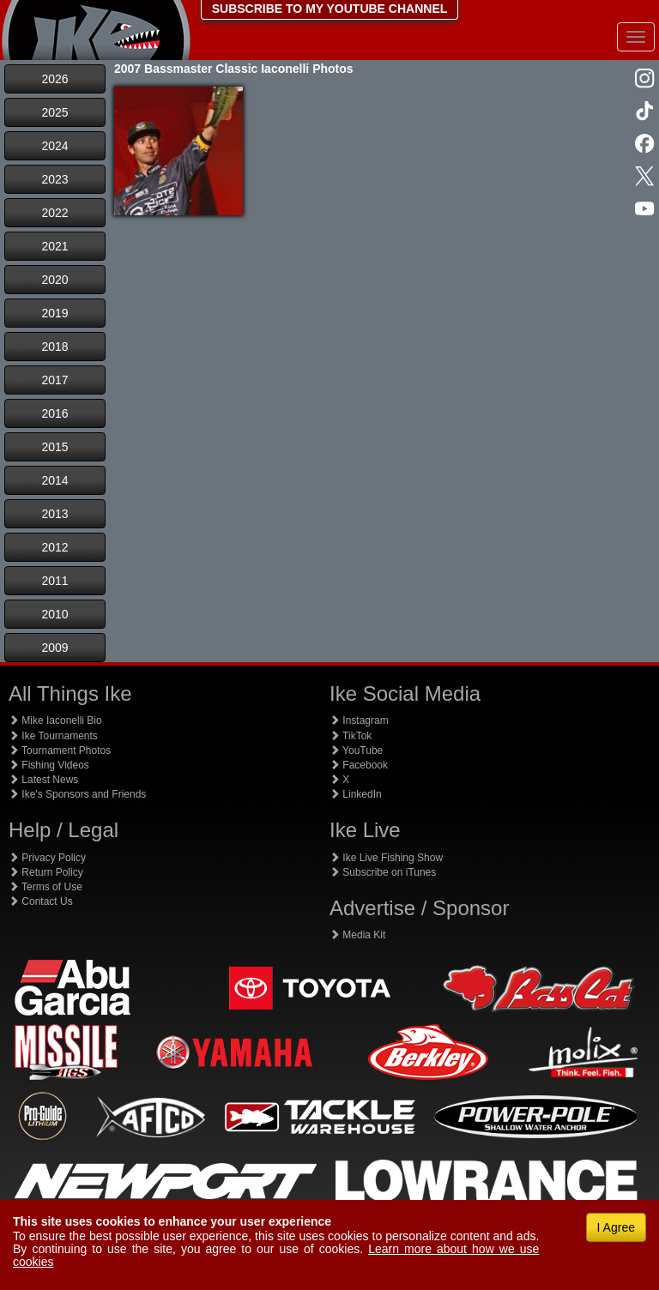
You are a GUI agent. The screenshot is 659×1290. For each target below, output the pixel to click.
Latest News (43, 780)
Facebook (359, 765)
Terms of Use (45, 887)
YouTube (356, 750)
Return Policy (46, 872)
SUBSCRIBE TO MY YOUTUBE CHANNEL (330, 8)
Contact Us (41, 901)
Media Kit (357, 935)
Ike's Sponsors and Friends (77, 794)
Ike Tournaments (53, 736)
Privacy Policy (47, 858)
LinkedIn (356, 794)
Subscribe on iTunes (383, 872)
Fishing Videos (49, 765)
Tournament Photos (60, 750)
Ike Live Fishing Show (386, 858)
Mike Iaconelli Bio (55, 720)
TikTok (351, 736)
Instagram (359, 720)
